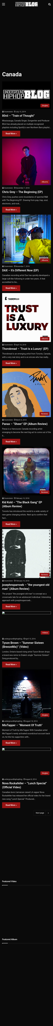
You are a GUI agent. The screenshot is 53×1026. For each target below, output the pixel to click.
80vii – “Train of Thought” (18, 115)
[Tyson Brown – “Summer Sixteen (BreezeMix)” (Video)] (26, 623)
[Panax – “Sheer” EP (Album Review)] (26, 392)
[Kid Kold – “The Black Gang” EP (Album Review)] (26, 471)
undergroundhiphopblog (13, 639)
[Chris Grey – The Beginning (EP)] (26, 162)
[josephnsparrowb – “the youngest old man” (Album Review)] (26, 553)
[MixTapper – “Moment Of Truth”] (26, 693)
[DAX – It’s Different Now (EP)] (26, 239)
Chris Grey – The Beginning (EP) (22, 192)
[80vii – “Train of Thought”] (26, 95)
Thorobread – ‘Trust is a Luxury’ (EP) (25, 348)
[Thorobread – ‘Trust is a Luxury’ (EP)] (26, 317)
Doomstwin (8, 112)
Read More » (11, 133)
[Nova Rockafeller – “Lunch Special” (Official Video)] (26, 762)
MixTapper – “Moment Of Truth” (22, 725)
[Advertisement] (26, 38)
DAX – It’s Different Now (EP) (20, 270)
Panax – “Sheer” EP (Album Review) (25, 424)
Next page (42, 812)
